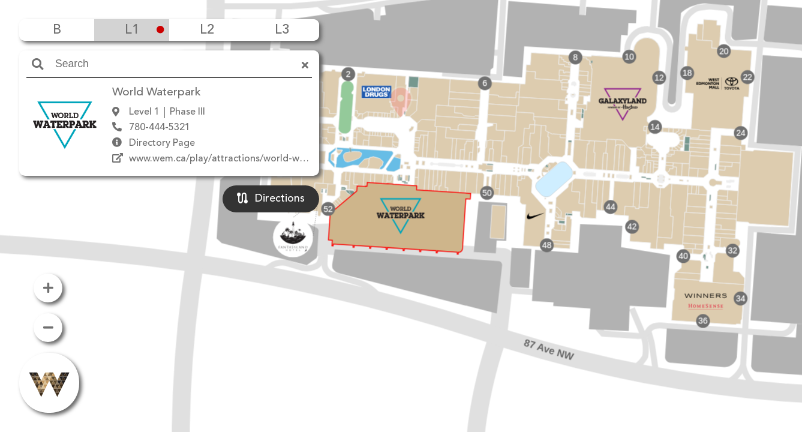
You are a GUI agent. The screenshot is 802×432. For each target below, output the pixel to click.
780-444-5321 (159, 128)
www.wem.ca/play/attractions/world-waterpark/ (235, 159)
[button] (401, 198)
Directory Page (162, 143)
